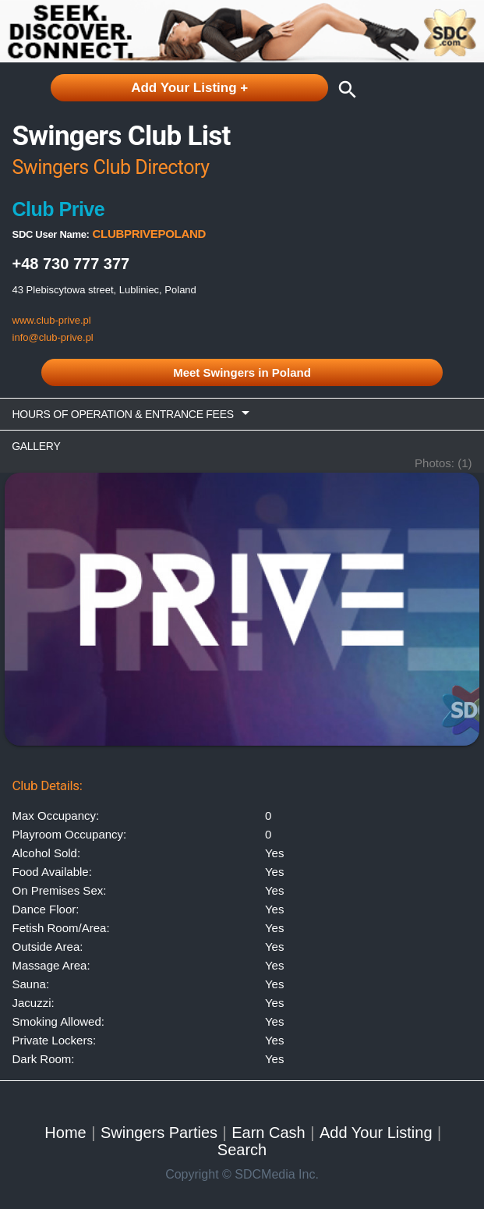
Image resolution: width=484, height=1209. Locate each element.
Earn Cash (268, 1132)
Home (65, 1132)
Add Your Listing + (189, 87)
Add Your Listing (376, 1132)
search (344, 89)
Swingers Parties (159, 1132)
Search (242, 1150)
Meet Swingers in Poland (242, 372)
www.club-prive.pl (51, 320)
